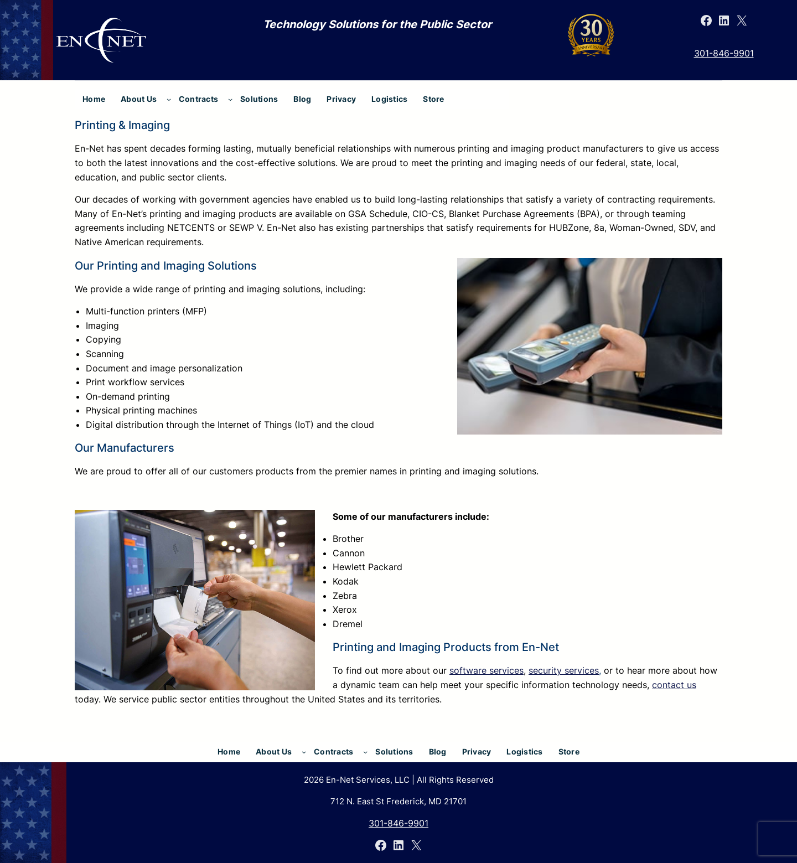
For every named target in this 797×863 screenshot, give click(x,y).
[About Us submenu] (169, 99)
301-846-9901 (724, 53)
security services (564, 670)
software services (486, 670)
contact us (674, 684)
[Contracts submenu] (230, 99)
